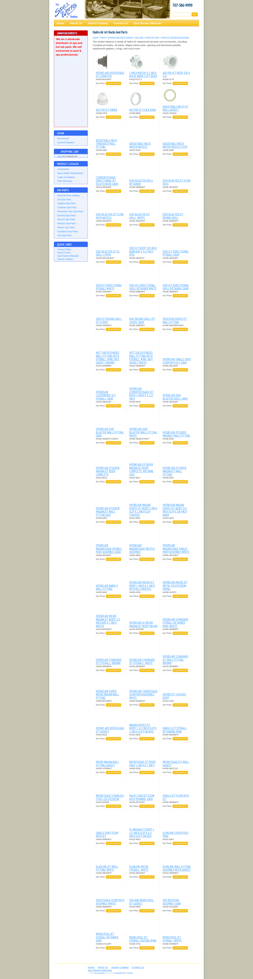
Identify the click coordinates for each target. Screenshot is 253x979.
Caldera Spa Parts (66, 203)
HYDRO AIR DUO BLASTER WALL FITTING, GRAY (110, 432)
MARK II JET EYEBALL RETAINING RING (175, 729)
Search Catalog (98, 23)
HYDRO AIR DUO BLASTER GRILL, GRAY (175, 396)
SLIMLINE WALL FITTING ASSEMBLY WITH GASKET (177, 868)
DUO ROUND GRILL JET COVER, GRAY (142, 320)
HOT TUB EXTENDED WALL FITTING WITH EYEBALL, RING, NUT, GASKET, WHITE (141, 357)
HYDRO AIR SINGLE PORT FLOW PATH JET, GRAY (177, 360)
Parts (103, 37)
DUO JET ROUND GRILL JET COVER (109, 320)
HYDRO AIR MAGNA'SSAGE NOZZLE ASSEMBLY (142, 548)
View (59, 156)
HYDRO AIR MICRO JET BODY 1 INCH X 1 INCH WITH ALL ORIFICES (142, 585)
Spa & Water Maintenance (70, 173)
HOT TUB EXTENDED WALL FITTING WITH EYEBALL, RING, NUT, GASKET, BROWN (108, 357)
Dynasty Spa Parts (66, 215)
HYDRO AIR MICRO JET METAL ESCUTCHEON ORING (175, 585)
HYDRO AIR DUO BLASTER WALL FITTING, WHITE (143, 432)
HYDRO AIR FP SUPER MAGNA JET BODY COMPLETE (108, 471)
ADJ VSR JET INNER (106, 110)
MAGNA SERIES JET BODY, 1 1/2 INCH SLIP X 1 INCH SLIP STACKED (143, 728)
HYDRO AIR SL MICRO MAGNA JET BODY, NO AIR (143, 624)
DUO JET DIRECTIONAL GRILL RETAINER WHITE (143, 286)
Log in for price (113, 83)
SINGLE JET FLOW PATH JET (176, 797)
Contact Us (120, 23)
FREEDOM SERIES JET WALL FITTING (175, 320)
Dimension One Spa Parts (70, 211)
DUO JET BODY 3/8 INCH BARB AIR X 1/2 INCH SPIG (143, 251)
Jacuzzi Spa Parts (66, 219)
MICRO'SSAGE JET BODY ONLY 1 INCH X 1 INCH (142, 763)
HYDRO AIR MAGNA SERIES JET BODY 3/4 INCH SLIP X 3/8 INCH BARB (175, 510)
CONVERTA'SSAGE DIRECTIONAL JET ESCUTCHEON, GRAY (107, 180)
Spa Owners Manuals (148, 23)
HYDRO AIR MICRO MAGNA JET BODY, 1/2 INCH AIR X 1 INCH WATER (108, 621)
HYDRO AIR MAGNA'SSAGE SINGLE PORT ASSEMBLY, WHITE (176, 548)
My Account (63, 138)
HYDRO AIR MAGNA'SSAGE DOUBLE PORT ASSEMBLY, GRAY (109, 548)
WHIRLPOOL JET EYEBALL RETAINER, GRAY (107, 937)
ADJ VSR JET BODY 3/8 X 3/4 (176, 74)
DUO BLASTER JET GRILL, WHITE (139, 216)
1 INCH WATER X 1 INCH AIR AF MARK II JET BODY (143, 74)
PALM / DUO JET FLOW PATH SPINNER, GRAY (141, 797)
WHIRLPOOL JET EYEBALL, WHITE (172, 938)
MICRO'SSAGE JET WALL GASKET (176, 763)
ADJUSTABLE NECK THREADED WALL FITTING (106, 143)
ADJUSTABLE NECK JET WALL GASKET (175, 108)
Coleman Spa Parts (67, 207)
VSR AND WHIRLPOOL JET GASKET (141, 901)
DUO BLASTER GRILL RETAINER (141, 182)
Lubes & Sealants (66, 177)
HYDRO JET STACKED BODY (174, 696)
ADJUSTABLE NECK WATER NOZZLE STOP (175, 145)
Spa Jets (139, 37)
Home (60, 23)
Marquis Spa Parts (66, 223)
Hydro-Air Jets (152, 37)
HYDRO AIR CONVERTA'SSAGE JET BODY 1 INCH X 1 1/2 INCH (141, 393)
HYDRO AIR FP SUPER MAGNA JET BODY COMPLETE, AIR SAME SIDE (141, 469)
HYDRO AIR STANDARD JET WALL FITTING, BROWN (175, 659)
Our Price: (101, 83)
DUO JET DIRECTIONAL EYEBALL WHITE (109, 286)
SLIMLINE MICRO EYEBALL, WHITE (138, 868)
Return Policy (64, 252)
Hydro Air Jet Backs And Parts (175, 37)
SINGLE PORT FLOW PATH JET (107, 834)
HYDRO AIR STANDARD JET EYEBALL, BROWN (108, 661)
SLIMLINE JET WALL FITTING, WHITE (107, 868)
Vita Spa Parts (64, 235)
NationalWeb (118, 973)
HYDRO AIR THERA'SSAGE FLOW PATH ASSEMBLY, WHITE (143, 694)
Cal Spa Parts (64, 199)
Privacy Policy (64, 249)
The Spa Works (66, 10)
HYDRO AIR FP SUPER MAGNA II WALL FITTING (176, 434)
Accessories (63, 169)
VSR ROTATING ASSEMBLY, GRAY (172, 901)
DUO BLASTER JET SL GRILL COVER (108, 253)
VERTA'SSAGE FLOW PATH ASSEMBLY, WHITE (110, 901)
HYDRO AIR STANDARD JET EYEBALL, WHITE (142, 661)
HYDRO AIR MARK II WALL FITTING (107, 587)
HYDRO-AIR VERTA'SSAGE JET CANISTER (110, 74)
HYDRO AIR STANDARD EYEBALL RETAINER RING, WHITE (175, 622)
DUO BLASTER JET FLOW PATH (176, 182)
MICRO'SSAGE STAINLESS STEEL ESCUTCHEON (110, 797)
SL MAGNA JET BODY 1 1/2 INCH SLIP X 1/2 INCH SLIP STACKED (141, 832)
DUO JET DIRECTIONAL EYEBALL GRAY (176, 253)
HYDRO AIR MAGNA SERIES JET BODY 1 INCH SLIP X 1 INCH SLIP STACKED (143, 510)
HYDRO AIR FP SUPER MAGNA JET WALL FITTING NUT (108, 511)
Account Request (65, 142)
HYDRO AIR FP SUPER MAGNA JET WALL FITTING (174, 471)
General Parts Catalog (68, 195)
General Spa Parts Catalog (120, 37)
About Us (76, 23)
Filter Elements (64, 181)
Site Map (130, 973)
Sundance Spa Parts (67, 231)
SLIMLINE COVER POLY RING (175, 834)
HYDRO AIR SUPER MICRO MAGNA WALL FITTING (107, 694)
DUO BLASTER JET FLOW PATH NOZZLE (110, 216)
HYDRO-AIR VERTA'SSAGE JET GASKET (110, 729)
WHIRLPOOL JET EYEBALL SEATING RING (142, 938)
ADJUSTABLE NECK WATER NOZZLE (140, 145)
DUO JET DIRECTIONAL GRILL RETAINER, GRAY (176, 286)
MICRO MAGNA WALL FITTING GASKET (107, 763)
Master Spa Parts (66, 227)
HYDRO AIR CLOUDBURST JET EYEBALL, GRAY (106, 395)
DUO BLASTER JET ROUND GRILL (173, 216)
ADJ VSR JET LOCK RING (142, 110)
